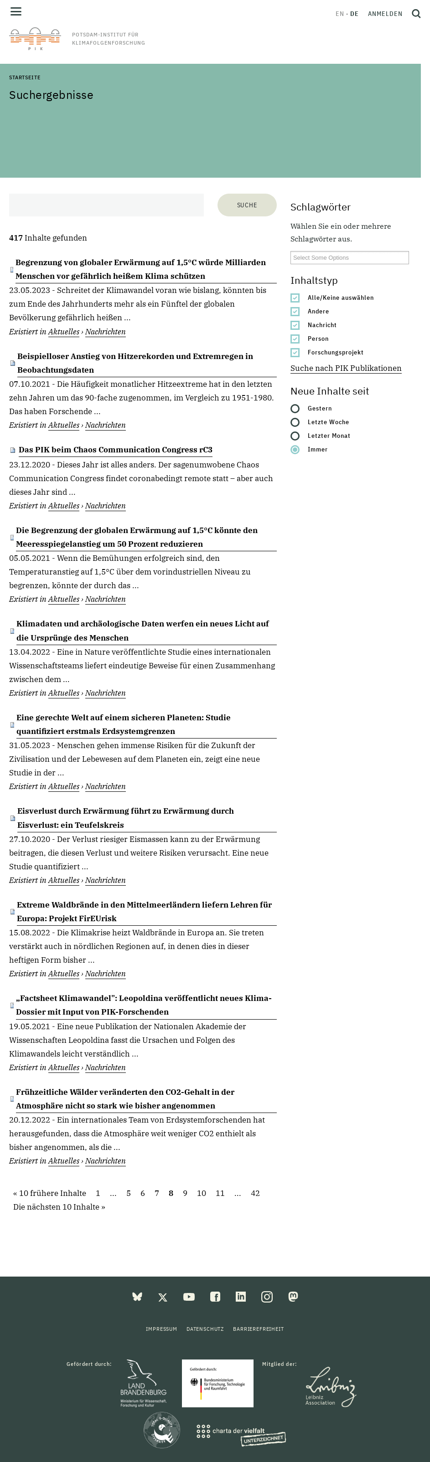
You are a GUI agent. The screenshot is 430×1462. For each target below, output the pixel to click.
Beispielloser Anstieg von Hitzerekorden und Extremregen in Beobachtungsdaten (135, 363)
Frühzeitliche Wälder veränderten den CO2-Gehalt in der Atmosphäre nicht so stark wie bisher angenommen (125, 1099)
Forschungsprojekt (336, 352)
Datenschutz (205, 1328)
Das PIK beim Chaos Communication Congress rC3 (115, 450)
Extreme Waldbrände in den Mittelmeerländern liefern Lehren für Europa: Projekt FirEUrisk (144, 911)
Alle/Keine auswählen (341, 297)
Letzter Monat (329, 435)
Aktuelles (63, 332)
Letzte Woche (328, 422)
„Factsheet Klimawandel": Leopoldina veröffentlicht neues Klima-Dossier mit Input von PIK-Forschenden (144, 1005)
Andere (318, 311)
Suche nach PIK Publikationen (346, 368)
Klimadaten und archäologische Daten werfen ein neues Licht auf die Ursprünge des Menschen (142, 630)
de (354, 14)
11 (220, 1193)
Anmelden (385, 14)
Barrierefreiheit (258, 1328)
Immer (318, 449)
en (340, 14)
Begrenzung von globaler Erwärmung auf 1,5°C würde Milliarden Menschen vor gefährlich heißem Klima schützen (141, 269)
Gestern (320, 408)
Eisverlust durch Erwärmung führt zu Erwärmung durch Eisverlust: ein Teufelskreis (125, 818)
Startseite (24, 77)
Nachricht (322, 325)
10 (201, 1193)
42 (255, 1193)
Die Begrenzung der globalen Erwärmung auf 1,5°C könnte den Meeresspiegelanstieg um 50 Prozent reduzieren (137, 537)
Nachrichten (105, 332)
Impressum (161, 1328)
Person (318, 338)
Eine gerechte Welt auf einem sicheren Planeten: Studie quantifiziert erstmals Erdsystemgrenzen (123, 724)
